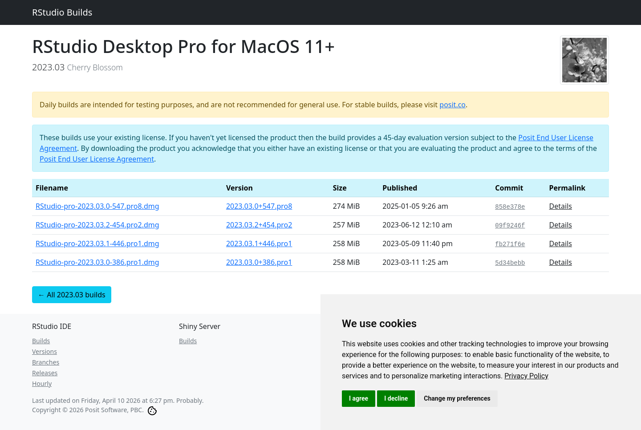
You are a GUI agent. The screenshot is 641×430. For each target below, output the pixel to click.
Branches (45, 362)
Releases (44, 373)
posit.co (452, 105)
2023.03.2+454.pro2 (259, 225)
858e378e (510, 207)
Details (560, 206)
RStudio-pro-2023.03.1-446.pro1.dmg (97, 243)
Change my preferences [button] (457, 398)
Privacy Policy (526, 376)
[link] (526, 376)
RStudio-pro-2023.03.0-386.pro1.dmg (97, 262)
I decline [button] (396, 398)
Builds (41, 341)
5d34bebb (510, 263)
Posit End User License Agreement (97, 159)
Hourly (42, 383)
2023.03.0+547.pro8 (259, 206)
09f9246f (510, 225)
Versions (44, 351)
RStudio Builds (62, 12)
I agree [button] (358, 398)
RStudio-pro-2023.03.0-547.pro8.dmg (97, 206)
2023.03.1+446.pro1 (259, 243)
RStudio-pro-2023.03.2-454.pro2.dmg (97, 225)
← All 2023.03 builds (71, 295)
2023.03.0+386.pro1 (259, 262)
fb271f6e (510, 244)
